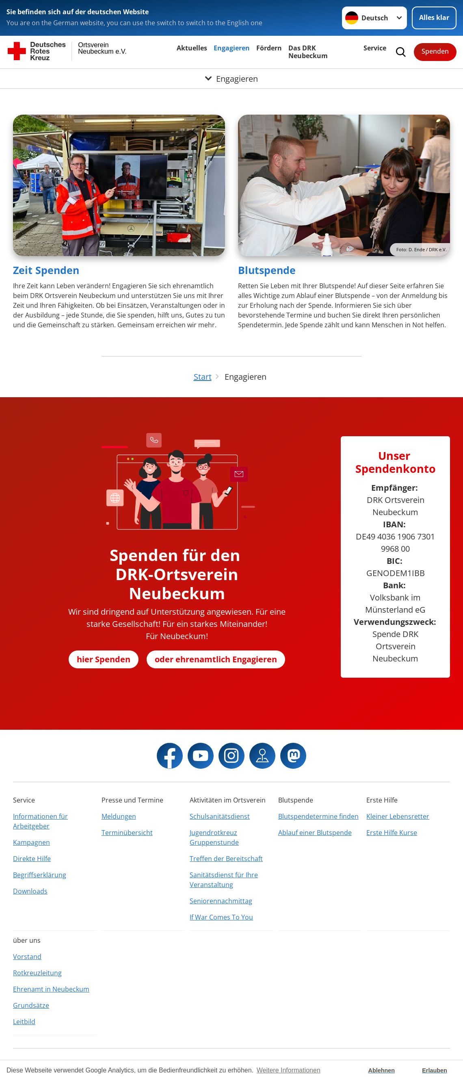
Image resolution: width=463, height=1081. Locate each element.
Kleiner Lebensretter (397, 816)
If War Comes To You (221, 917)
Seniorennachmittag (221, 900)
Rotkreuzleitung (37, 972)
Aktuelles (192, 48)
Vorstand (27, 956)
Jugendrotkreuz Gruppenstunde (214, 837)
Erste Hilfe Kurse (391, 832)
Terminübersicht (127, 832)
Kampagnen (31, 842)
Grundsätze (31, 1005)
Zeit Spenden (46, 270)
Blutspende (267, 270)
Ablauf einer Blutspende (315, 832)
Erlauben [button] (434, 1070)
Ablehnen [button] (381, 1070)
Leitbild (24, 1021)
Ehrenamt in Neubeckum (51, 989)
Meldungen (119, 816)
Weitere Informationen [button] (288, 1070)
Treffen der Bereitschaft (226, 858)
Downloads (30, 891)
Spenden (435, 51)
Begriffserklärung (39, 874)
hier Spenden (103, 659)
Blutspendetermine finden (318, 816)
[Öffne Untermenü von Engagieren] (231, 78)
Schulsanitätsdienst (220, 816)
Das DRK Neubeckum (308, 52)
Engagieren (232, 48)
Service (374, 48)
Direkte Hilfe (32, 858)
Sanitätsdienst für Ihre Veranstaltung (224, 879)
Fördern (269, 48)
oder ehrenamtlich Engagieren (216, 659)
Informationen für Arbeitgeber (40, 821)
